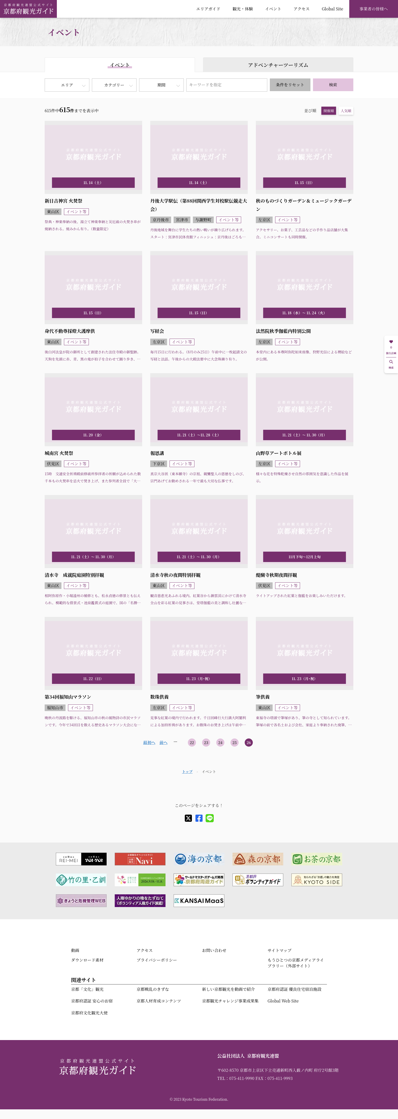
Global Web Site (283, 1001)
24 (220, 742)
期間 (161, 85)
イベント (273, 9)
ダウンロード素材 (87, 960)
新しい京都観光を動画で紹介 (228, 989)
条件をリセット (290, 85)
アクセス (301, 9)
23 (206, 742)
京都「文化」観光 (87, 989)
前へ (163, 742)
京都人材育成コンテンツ (159, 1001)
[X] (188, 818)
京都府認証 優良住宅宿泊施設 (294, 989)
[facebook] (199, 818)
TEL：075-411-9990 (235, 1078)
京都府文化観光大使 (89, 1013)
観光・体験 (243, 9)
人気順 (346, 110)
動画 (75, 950)
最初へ (149, 742)
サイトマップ (279, 950)
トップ (187, 771)
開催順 (328, 110)
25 (235, 742)
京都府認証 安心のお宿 (92, 1001)
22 (192, 742)
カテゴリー (114, 85)
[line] (210, 818)
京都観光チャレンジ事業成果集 (230, 1001)
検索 (333, 85)
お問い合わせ (214, 950)
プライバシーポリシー (157, 960)
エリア (67, 85)
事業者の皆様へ (373, 9)
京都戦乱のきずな (153, 989)
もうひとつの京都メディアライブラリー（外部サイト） (296, 962)
